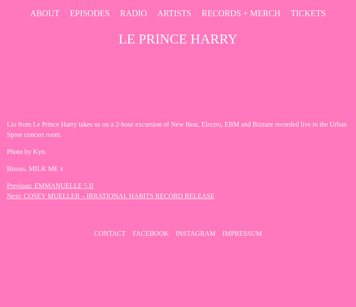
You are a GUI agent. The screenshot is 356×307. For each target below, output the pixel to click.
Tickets (308, 13)
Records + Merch (241, 13)
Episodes (90, 13)
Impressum (242, 233)
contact (110, 233)
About (45, 13)
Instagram (196, 233)
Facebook (151, 233)
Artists (174, 13)
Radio (133, 13)
